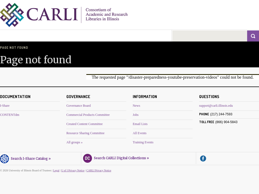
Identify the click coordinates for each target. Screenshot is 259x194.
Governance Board (78, 106)
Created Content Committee (84, 124)
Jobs (135, 115)
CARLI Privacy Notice (98, 170)
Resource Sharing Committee (85, 133)
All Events (139, 133)
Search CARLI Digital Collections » (116, 157)
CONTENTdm (9, 115)
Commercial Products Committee (88, 115)
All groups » (74, 142)
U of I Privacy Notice (72, 170)
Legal (56, 170)
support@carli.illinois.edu (216, 106)
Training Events (143, 142)
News (136, 106)
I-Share (4, 106)
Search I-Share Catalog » (25, 158)
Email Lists (140, 124)
